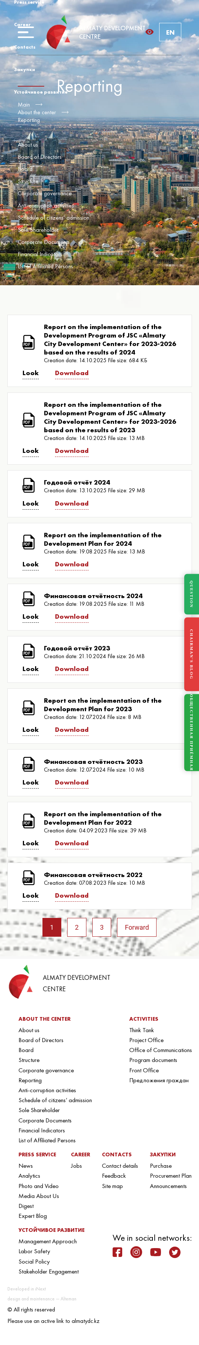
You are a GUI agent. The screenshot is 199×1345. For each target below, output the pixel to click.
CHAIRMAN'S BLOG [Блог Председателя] (191, 654)
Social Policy (34, 1261)
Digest (26, 1206)
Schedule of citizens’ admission (53, 217)
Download (72, 372)
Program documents (153, 1060)
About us (28, 145)
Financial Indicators (40, 254)
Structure (28, 181)
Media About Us (38, 1196)
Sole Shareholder (38, 230)
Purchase (161, 1165)
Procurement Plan (171, 1176)
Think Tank (141, 1030)
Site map (112, 1186)
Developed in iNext (26, 1289)
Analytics (29, 1176)
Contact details (120, 1165)
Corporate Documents (44, 242)
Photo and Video (38, 1186)
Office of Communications (160, 1050)
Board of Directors (40, 157)
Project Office (146, 1040)
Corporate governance (45, 193)
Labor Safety (34, 1251)
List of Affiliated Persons (45, 266)
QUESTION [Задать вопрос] (191, 594)
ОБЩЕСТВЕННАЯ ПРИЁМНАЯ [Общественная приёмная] (191, 732)
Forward (137, 927)
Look (31, 372)
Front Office (144, 1070)
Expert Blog (32, 1216)
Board (25, 169)
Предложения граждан (159, 1080)
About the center (37, 112)
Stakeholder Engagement (48, 1271)
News (25, 1165)
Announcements (168, 1186)
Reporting (29, 120)
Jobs (76, 1165)
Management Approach (47, 1241)
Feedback (114, 1176)
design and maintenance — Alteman (41, 1299)
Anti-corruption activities (46, 205)
